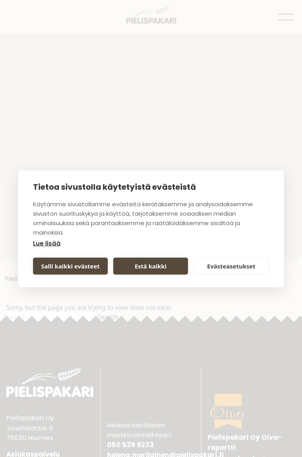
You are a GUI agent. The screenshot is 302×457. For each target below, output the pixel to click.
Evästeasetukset (231, 266)
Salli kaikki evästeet (70, 266)
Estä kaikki (150, 266)
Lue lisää (47, 243)
